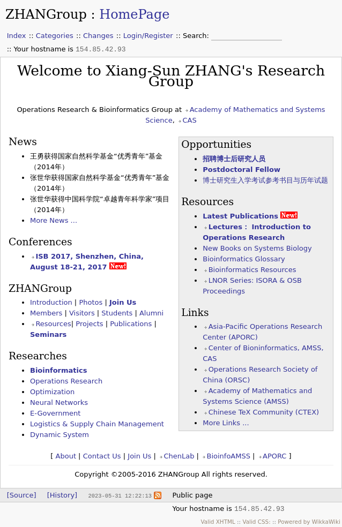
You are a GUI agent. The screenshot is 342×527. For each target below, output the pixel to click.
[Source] (21, 495)
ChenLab (178, 456)
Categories (54, 36)
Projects (89, 324)
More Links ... (226, 423)
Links (195, 312)
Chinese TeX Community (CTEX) (264, 412)
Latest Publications (240, 216)
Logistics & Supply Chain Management (97, 424)
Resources (207, 201)
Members (46, 313)
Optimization (52, 392)
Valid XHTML (217, 521)
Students (116, 313)
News (23, 141)
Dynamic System (59, 435)
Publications (131, 324)
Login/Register (148, 36)
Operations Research (66, 381)
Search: (197, 36)
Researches (38, 356)
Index (16, 36)
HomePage (134, 14)
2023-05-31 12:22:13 (119, 495)
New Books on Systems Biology (257, 248)
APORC (274, 456)
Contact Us (102, 456)
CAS (189, 120)
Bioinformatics (58, 370)
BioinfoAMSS (228, 456)
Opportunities (216, 144)
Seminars (48, 334)
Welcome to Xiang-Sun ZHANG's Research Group (171, 75)
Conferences (40, 241)
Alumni (151, 313)
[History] (62, 495)
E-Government (55, 413)
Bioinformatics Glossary (244, 259)
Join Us (122, 302)
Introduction (51, 302)
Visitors (82, 313)
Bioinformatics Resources (252, 270)
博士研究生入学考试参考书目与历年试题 (265, 180)
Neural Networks (59, 402)
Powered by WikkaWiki (309, 521)
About (66, 456)
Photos (90, 302)
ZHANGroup (46, 14)
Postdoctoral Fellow (241, 169)
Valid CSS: (256, 521)
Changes (98, 36)
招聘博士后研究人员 (234, 159)
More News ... (53, 220)
